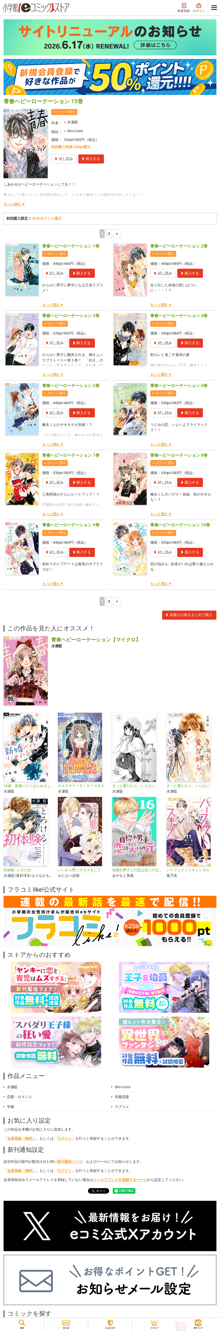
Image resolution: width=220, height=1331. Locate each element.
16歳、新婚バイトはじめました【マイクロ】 (28, 786)
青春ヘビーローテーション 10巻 (180, 524)
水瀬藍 (72, 122)
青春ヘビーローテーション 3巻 (71, 315)
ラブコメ (122, 1107)
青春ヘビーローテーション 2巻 (179, 246)
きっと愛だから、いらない (133, 786)
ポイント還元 (66, 112)
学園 (10, 1107)
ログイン (199, 8)
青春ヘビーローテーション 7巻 (71, 455)
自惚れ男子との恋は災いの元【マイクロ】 (137, 870)
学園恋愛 (122, 1097)
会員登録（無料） (21, 1138)
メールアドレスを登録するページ (120, 1180)
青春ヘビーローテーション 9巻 (71, 524)
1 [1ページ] (102, 234)
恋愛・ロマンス (19, 1097)
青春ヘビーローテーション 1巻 (71, 246)
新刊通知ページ (69, 1161)
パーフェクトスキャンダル (188, 870)
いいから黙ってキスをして (79, 870)
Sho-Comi (75, 131)
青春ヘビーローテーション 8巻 (179, 455)
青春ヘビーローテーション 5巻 (71, 385)
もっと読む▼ (14, 204)
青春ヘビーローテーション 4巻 (179, 315)
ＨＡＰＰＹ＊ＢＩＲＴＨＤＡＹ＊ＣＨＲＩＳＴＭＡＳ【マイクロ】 (83, 786)
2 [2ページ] (109, 234)
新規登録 (184, 8)
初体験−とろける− (18, 870)
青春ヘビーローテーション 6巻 (179, 385)
